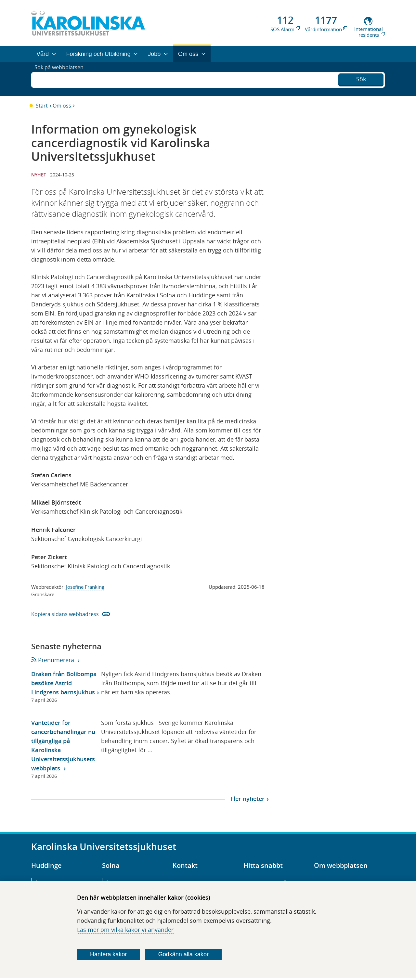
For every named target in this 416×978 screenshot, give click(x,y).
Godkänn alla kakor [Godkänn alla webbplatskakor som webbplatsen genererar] (183, 954)
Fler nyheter (247, 799)
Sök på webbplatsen (61, 79)
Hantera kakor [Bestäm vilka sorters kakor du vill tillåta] (108, 954)
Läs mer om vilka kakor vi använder (125, 929)
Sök (361, 78)
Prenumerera (53, 660)
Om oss (62, 105)
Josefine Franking (85, 587)
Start (42, 105)
